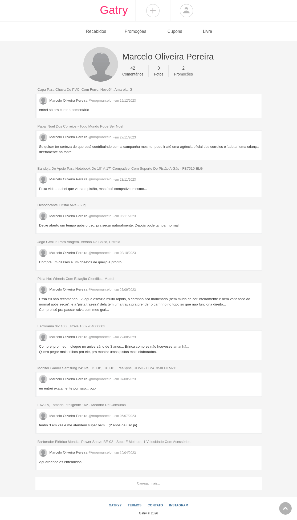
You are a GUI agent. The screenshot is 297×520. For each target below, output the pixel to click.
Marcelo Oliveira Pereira (76, 100)
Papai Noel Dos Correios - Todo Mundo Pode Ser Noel (80, 126)
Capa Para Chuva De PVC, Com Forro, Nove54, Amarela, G (85, 90)
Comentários (132, 70)
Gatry (114, 9)
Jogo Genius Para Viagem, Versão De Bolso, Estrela (79, 242)
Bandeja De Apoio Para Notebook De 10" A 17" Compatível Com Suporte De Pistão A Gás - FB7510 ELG (120, 168)
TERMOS (134, 505)
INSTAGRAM (178, 505)
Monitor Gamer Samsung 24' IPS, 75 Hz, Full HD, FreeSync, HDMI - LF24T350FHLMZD (107, 368)
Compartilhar (153, 11)
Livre (207, 31)
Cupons (175, 31)
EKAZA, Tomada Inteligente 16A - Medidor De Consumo (82, 405)
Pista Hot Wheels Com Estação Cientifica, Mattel (76, 279)
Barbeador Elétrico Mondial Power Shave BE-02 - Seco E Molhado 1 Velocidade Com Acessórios (114, 442)
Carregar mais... (148, 483)
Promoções (135, 31)
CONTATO (155, 505)
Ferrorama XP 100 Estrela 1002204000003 (71, 326)
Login (186, 11)
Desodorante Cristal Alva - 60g (62, 205)
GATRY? (115, 505)
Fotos (158, 70)
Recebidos (96, 31)
